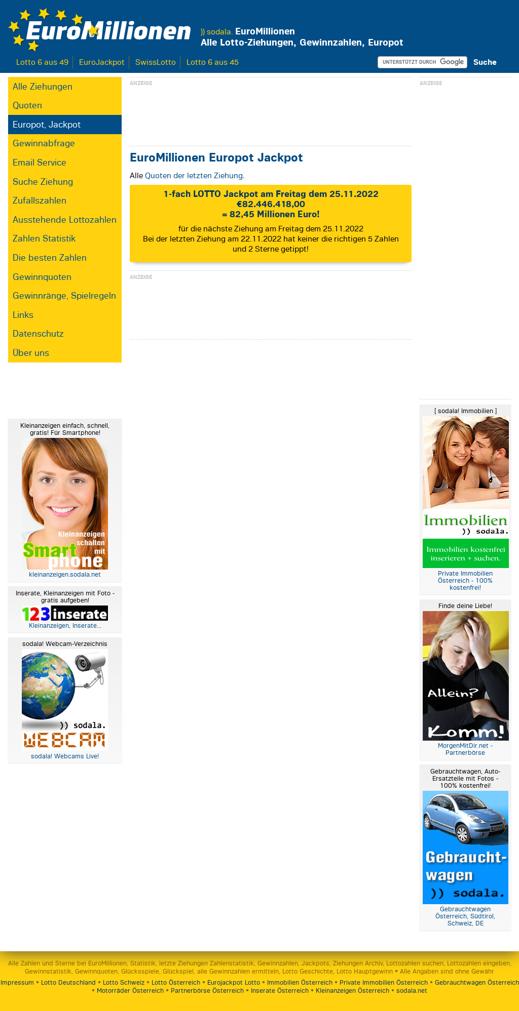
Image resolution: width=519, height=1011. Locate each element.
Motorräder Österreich (130, 990)
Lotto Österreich (176, 982)
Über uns (31, 353)
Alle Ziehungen (42, 87)
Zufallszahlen (39, 200)
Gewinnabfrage (44, 143)
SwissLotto (155, 62)
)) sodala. (217, 31)
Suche (485, 62)
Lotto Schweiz (123, 982)
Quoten (27, 105)
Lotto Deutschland (68, 982)
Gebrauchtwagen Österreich (477, 982)
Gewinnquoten (42, 277)
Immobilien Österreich (299, 982)
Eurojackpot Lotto (233, 982)
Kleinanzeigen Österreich (352, 990)
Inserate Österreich (280, 990)
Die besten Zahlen (50, 258)
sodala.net (411, 990)
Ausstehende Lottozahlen (65, 220)
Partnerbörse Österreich (207, 990)
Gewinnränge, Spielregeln (64, 296)
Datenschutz (38, 334)
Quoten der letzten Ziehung (194, 175)
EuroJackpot (102, 62)
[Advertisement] (48, 389)
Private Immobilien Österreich (384, 982)
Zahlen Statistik (44, 238)
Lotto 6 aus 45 (213, 62)
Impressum (17, 982)
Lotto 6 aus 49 (42, 62)
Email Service (39, 162)
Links (23, 315)
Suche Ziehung (43, 182)
